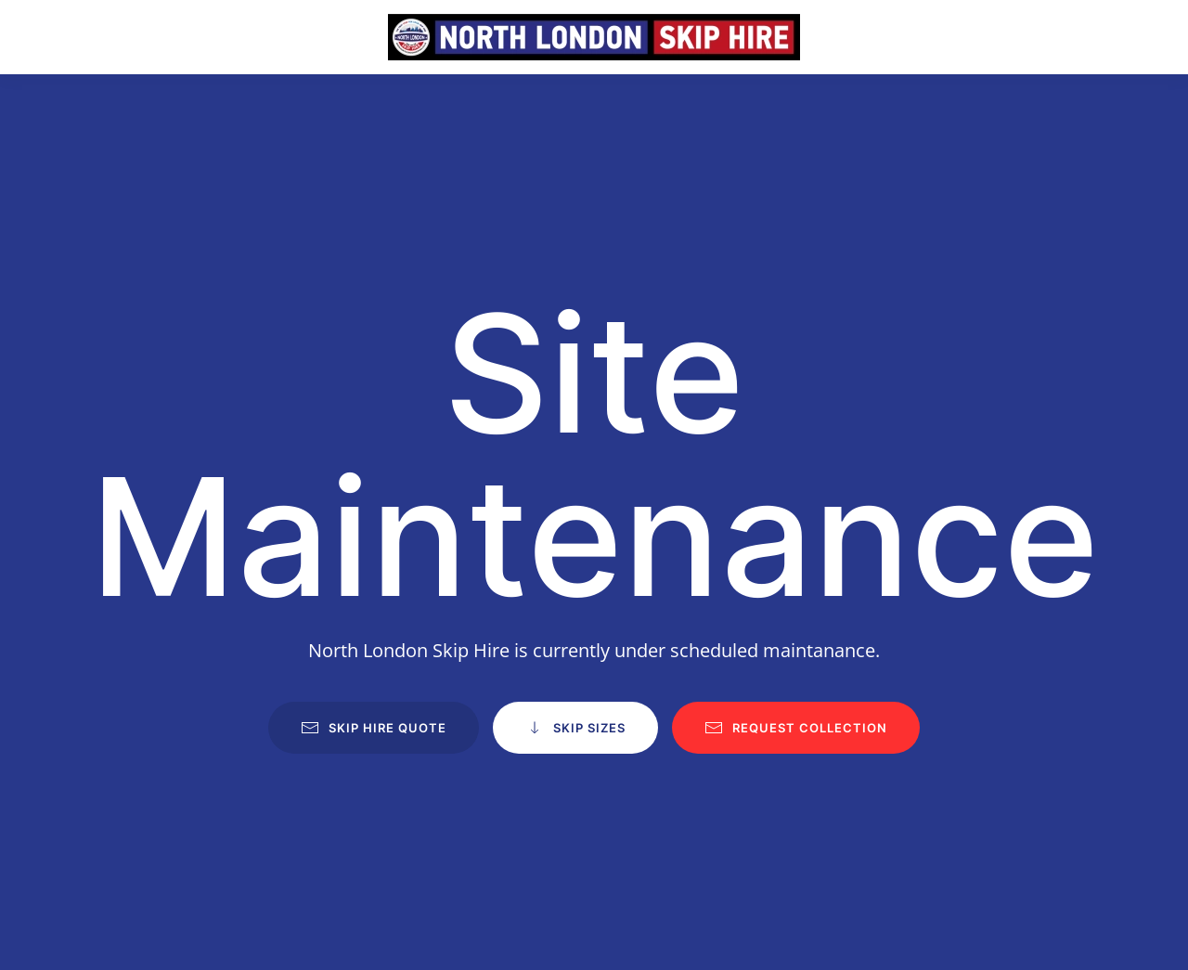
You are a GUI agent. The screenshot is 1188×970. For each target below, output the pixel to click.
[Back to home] (594, 37)
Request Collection (795, 727)
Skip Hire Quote (373, 727)
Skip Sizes (575, 727)
